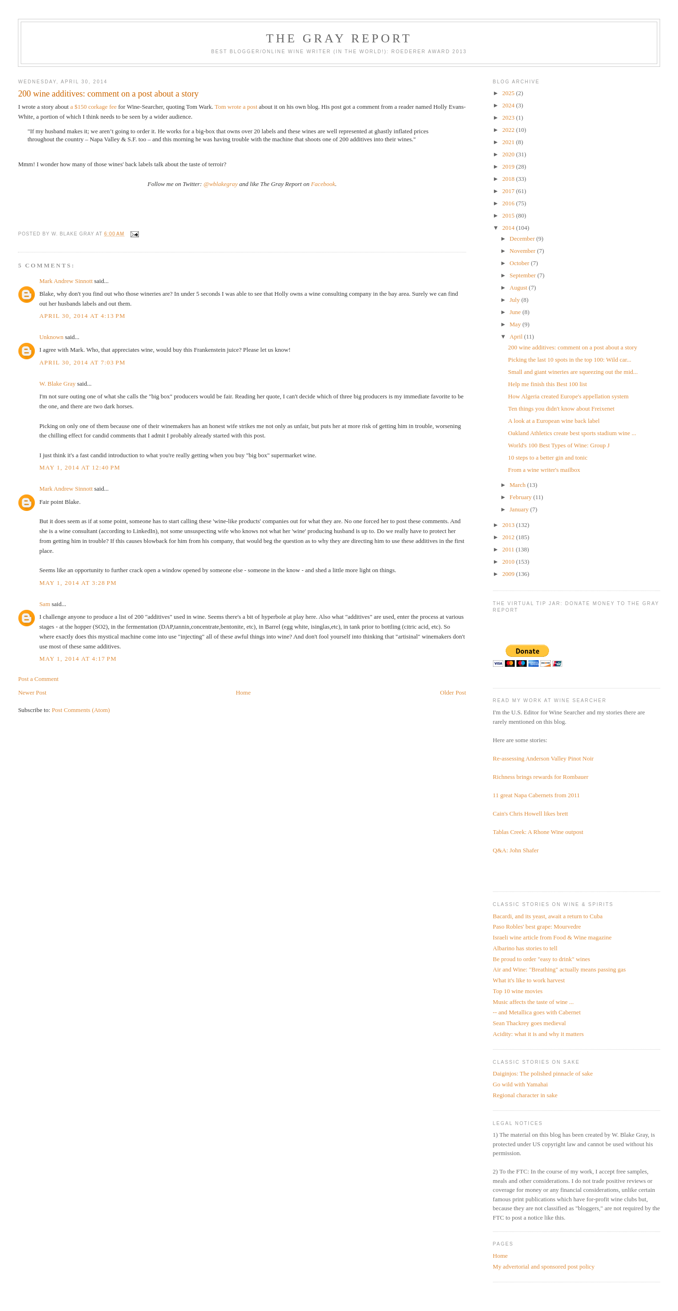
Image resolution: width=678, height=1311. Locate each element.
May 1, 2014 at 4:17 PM (77, 658)
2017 (509, 190)
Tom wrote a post (236, 106)
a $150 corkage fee (93, 106)
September (523, 275)
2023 (509, 117)
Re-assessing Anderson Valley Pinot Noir (543, 758)
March (518, 484)
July (515, 299)
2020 (509, 154)
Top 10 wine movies (518, 991)
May (515, 324)
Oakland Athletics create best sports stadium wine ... (572, 433)
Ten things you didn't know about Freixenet (561, 408)
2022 (509, 129)
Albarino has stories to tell (525, 948)
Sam (44, 603)
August (519, 287)
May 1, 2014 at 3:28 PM (77, 582)
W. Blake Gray (57, 383)
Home (243, 692)
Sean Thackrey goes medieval (529, 1023)
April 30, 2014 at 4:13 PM (82, 315)
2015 (509, 215)
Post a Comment (38, 678)
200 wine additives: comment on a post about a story (572, 347)
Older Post (453, 692)
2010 (509, 561)
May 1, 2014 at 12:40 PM (79, 467)
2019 (509, 166)
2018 (509, 178)
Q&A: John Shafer (516, 850)
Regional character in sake (525, 1095)
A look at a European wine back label (554, 420)
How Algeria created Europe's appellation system (568, 396)
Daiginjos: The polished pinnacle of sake (543, 1073)
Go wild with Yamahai (520, 1084)
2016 (509, 203)
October (520, 263)
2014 (509, 227)
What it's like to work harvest (529, 980)
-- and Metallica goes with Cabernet (537, 1012)
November (523, 250)
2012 (509, 537)
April (516, 336)
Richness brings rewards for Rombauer (541, 776)
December (522, 238)
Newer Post (32, 692)
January (519, 509)
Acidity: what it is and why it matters (538, 1033)
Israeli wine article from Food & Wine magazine (552, 937)
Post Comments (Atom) (81, 709)
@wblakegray (220, 183)
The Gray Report (339, 38)
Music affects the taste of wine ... (533, 1001)
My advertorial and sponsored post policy (544, 1266)
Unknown (51, 336)
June (515, 312)
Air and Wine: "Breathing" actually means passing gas (559, 969)
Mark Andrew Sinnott (65, 280)
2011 (509, 549)
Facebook (323, 183)
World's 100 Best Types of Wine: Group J (559, 445)
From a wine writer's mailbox (544, 469)
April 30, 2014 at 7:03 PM (82, 362)
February (521, 497)
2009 (509, 573)
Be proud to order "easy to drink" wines (541, 959)
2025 (509, 93)
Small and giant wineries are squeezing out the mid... (573, 371)
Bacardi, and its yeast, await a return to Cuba (548, 916)
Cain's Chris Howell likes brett (530, 813)
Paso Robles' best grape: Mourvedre (537, 926)
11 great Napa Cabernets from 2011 (536, 795)
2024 (509, 105)
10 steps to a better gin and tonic (548, 457)
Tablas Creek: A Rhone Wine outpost (538, 831)
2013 (509, 524)
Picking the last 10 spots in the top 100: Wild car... (569, 359)
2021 (509, 142)
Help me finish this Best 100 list (547, 384)
